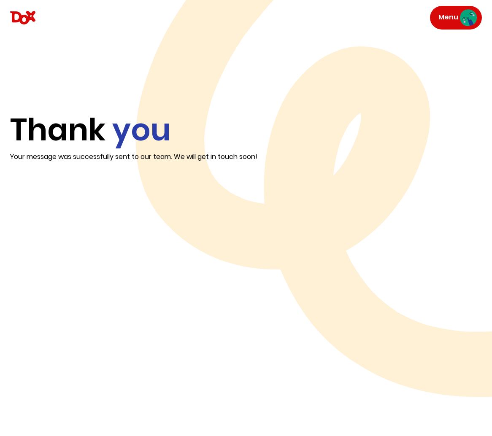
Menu (457, 17)
